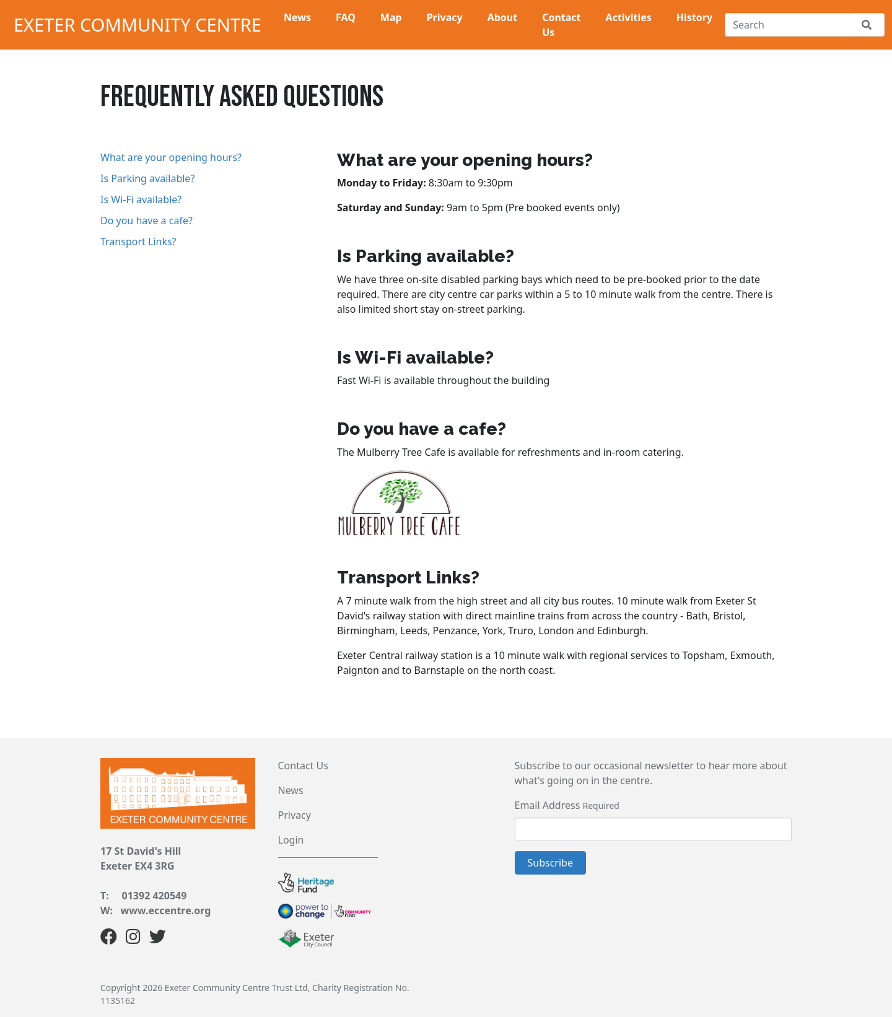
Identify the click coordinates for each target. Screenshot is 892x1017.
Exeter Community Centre (137, 24)
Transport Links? (138, 241)
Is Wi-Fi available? (140, 199)
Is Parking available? (147, 178)
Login (291, 840)
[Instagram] (133, 939)
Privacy (294, 815)
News (291, 790)
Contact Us (303, 765)
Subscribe (550, 863)
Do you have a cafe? (146, 220)
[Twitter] (157, 939)
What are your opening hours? (171, 157)
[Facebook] (108, 939)
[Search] (787, 25)
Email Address (547, 805)
